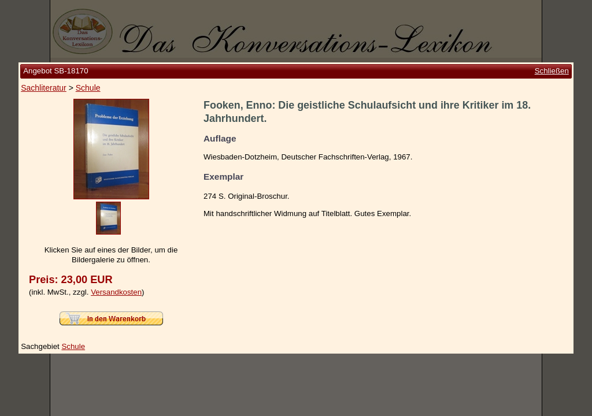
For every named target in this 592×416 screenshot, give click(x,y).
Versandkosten (116, 292)
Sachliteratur (43, 87)
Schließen (552, 70)
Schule (88, 87)
